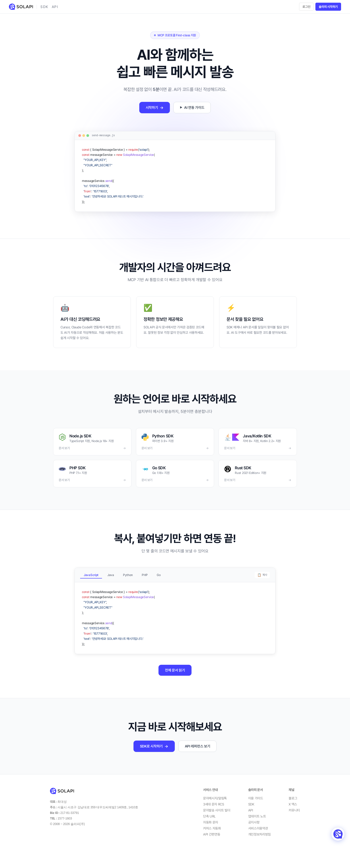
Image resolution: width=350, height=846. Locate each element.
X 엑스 (293, 800)
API (55, 7)
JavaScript (91, 573)
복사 (262, 573)
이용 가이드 (255, 794)
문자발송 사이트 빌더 (216, 806)
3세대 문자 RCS (213, 800)
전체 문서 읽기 (175, 666)
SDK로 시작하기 (154, 742)
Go (158, 573)
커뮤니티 (294, 806)
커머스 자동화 (212, 824)
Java (110, 573)
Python (128, 573)
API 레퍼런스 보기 (197, 742)
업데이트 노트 (257, 812)
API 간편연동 (211, 830)
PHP (145, 573)
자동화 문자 (210, 818)
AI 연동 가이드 (192, 107)
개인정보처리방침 (259, 830)
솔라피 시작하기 (328, 6)
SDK (44, 7)
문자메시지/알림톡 (215, 794)
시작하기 (155, 107)
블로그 (293, 794)
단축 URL (209, 812)
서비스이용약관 (258, 824)
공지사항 (254, 818)
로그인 (306, 6)
